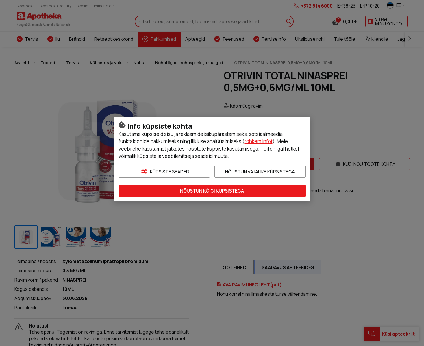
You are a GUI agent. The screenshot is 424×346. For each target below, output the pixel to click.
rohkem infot (259, 141)
